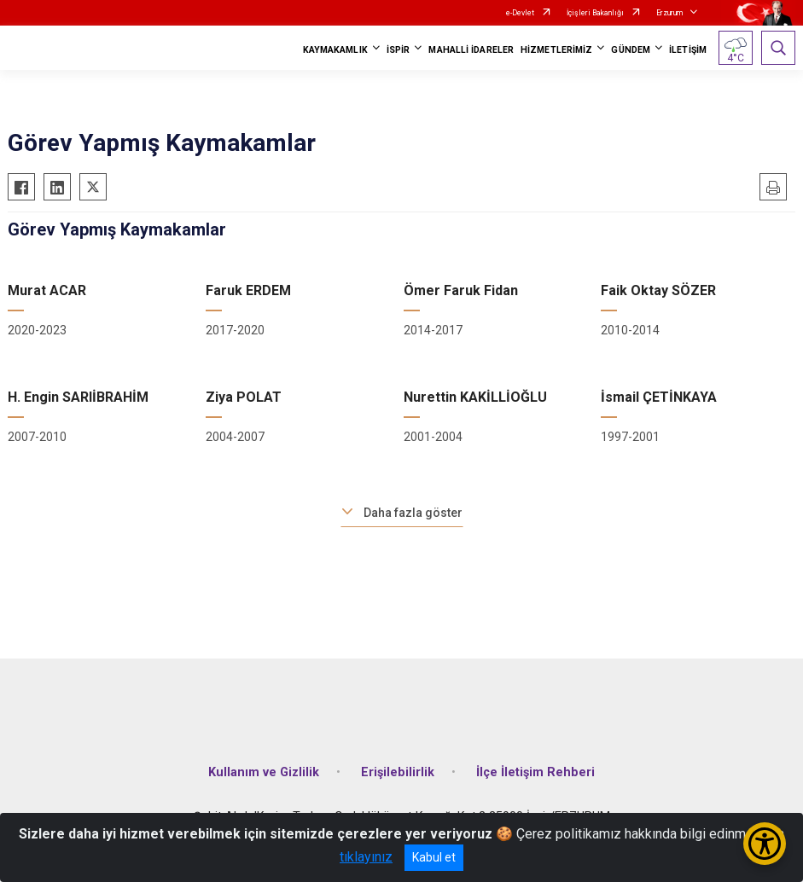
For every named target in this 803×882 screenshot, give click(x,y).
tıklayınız (366, 857)
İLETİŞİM (688, 49)
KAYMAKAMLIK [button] (335, 49)
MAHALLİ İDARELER (471, 49)
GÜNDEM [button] (630, 49)
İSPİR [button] (398, 49)
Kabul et (434, 857)
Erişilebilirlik (397, 772)
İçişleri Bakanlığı (595, 13)
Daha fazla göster (413, 512)
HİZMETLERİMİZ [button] (556, 49)
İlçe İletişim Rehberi (535, 772)
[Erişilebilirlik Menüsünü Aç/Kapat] (764, 843)
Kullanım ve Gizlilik (263, 772)
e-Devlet (520, 13)
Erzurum (669, 13)
